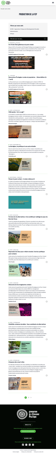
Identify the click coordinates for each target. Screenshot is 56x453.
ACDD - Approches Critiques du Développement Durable (24, 29)
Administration (14, 31)
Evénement (12, 42)
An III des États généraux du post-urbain (21, 44)
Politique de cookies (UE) (38, 451)
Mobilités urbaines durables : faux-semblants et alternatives (27, 324)
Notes (11, 110)
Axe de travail (13, 177)
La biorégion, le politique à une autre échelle (22, 146)
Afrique (12, 33)
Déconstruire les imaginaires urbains (19, 284)
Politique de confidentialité (26, 451)
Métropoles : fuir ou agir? (16, 112)
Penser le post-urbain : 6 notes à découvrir (21, 179)
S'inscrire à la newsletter (28, 431)
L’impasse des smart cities (16, 362)
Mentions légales (16, 451)
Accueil (2, 8)
